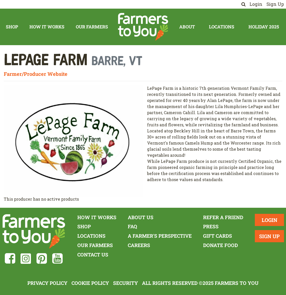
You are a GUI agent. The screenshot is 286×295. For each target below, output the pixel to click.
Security (125, 283)
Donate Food (220, 245)
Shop (12, 27)
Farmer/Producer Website (35, 74)
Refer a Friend (223, 217)
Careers (139, 245)
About (187, 27)
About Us (140, 217)
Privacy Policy (47, 283)
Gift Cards (217, 236)
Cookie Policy (90, 283)
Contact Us (92, 254)
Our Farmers (92, 27)
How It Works (46, 27)
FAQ (132, 226)
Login (255, 4)
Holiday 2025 (263, 27)
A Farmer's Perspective (160, 236)
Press (211, 226)
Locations (221, 27)
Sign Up (275, 4)
